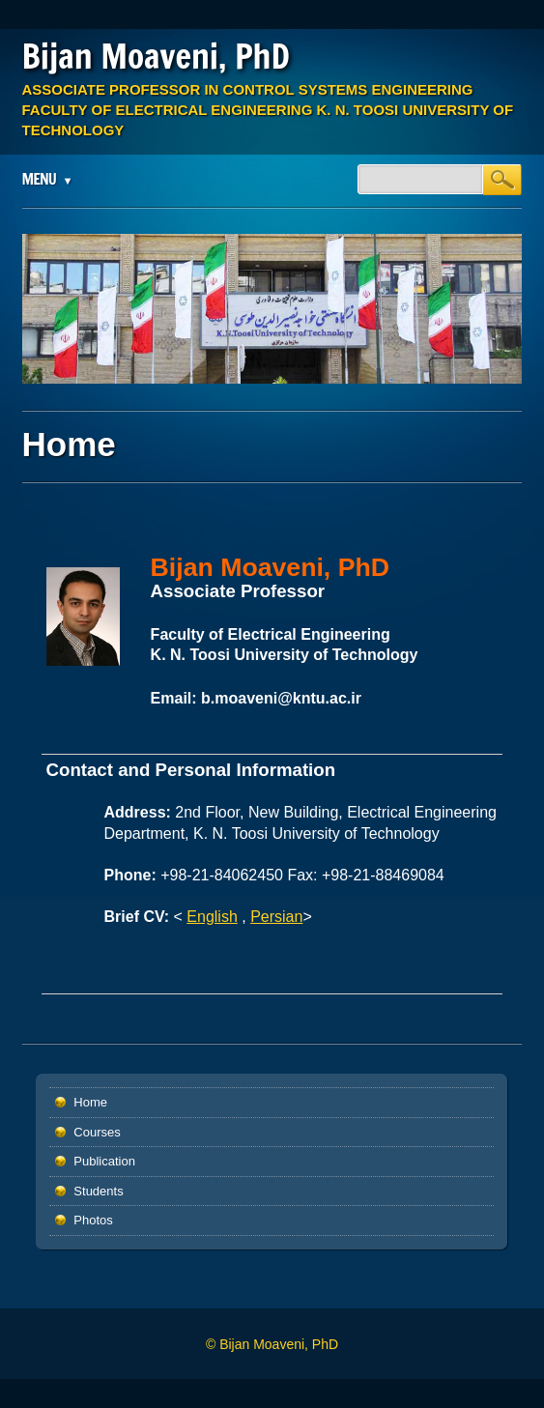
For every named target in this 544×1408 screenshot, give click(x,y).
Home (90, 1102)
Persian (276, 916)
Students (98, 1191)
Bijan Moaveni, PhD (156, 56)
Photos (92, 1220)
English (211, 916)
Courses (96, 1132)
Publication (104, 1161)
